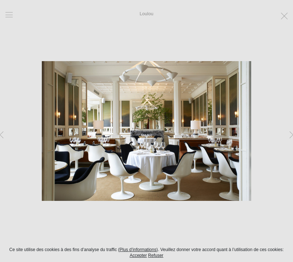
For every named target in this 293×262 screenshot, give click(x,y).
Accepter (138, 255)
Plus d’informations (138, 249)
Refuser (155, 255)
